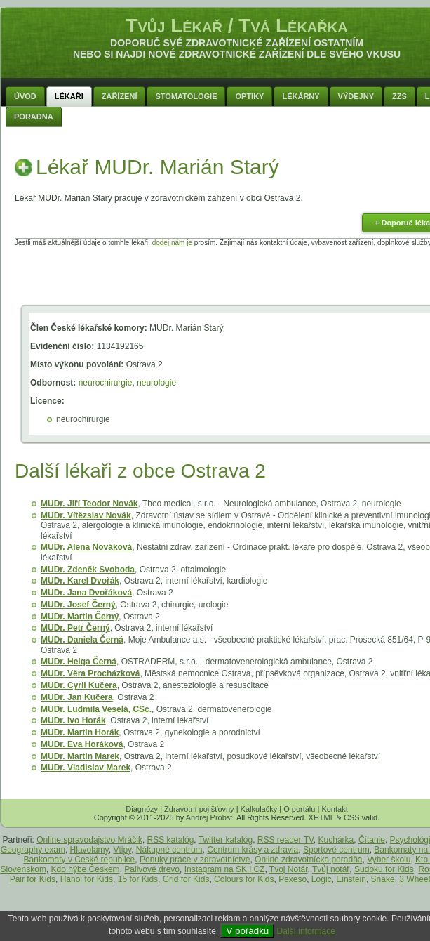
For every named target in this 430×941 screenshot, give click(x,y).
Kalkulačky (259, 809)
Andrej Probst (209, 817)
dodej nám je (172, 242)
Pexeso (292, 879)
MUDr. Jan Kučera (77, 697)
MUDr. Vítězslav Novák (86, 515)
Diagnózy (142, 809)
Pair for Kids (32, 879)
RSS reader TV (285, 840)
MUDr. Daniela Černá (82, 640)
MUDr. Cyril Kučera (79, 685)
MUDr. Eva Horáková (82, 744)
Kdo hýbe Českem (85, 869)
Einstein (351, 879)
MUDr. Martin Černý (80, 616)
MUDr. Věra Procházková (90, 673)
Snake (383, 879)
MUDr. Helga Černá (78, 661)
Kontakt (334, 809)
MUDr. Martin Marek (80, 756)
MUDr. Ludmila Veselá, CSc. (96, 709)
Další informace (306, 931)
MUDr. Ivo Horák (73, 720)
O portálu (299, 809)
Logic (321, 879)
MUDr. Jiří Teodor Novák (89, 503)
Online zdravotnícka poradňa (308, 859)
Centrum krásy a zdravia (252, 850)
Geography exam (33, 850)
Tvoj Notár (288, 869)
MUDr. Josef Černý (78, 605)
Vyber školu (388, 859)
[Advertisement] (237, 278)
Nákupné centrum (169, 850)
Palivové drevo (152, 869)
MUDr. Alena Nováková (86, 547)
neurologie (156, 383)
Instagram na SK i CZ (224, 869)
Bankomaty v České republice (79, 859)
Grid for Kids (186, 879)
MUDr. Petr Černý (75, 628)
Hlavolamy (89, 850)
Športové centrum (336, 850)
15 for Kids (138, 879)
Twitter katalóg (226, 840)
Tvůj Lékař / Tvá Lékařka (236, 26)
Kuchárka (336, 840)
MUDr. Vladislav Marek (85, 767)
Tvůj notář (330, 869)
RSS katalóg (170, 840)
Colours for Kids (244, 879)
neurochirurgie (106, 383)
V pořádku (247, 931)
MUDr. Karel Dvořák (80, 581)
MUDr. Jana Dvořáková (86, 593)
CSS (352, 817)
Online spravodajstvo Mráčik (89, 840)
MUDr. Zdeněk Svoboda (88, 569)
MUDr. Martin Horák (80, 732)
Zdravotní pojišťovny (199, 809)
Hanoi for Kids (86, 879)
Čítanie (371, 840)
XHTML (322, 817)
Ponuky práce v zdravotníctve (195, 859)
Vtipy (122, 850)
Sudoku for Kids (384, 869)
